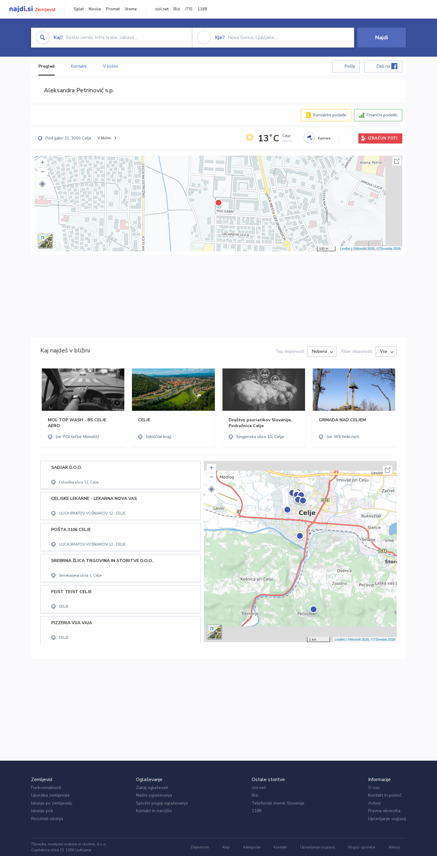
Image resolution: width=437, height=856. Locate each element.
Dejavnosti (200, 847)
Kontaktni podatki (329, 115)
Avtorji (374, 803)
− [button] (42, 172)
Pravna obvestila (384, 811)
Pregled (46, 66)
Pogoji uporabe (361, 847)
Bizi (176, 9)
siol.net (162, 9)
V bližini (110, 66)
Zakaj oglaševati (152, 788)
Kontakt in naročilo (154, 811)
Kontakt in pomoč (384, 795)
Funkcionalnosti (46, 788)
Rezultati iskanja (47, 819)
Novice (95, 9)
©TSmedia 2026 (388, 248)
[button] (42, 184)
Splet (79, 9)
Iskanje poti (42, 811)
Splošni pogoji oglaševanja (162, 803)
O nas (374, 788)
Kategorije (251, 847)
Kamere (324, 138)
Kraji (226, 847)
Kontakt (280, 847)
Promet (113, 9)
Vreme (131, 9)
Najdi (381, 37)
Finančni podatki (382, 115)
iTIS (189, 9)
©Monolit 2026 (364, 248)
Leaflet (345, 248)
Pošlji (350, 66)
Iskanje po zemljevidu (51, 803)
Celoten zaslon (396, 161)
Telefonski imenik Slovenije (278, 803)
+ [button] (42, 163)
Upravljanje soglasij (387, 819)
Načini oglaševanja (154, 795)
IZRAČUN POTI (382, 138)
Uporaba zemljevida (50, 795)
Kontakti (78, 66)
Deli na (387, 66)
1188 (202, 9)
